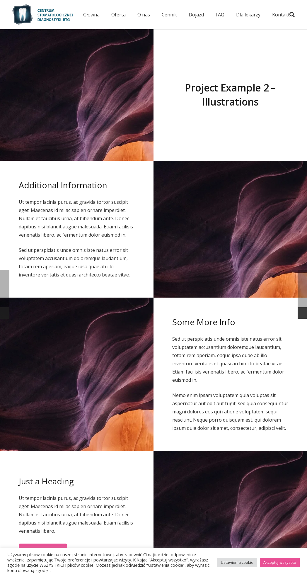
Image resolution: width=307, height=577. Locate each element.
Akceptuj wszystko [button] (279, 562)
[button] (292, 14)
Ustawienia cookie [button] (237, 562)
